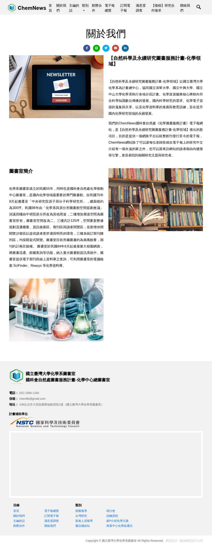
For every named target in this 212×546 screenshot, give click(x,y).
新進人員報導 (84, 520)
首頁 (16, 510)
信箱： (13, 398)
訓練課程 (112, 515)
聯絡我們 (50, 525)
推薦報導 (81, 510)
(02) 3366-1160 (29, 393)
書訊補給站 (82, 525)
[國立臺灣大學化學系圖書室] (27, 8)
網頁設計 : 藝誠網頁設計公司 (184, 540)
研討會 (110, 510)
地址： (13, 404)
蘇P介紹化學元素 (117, 520)
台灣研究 (81, 515)
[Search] (198, 8)
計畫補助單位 (18, 414)
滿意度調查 (51, 520)
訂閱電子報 (51, 515)
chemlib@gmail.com (32, 398)
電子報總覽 (51, 510)
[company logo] (17, 376)
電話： (13, 393)
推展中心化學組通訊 (119, 525)
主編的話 (19, 520)
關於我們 (19, 515)
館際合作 (19, 525)
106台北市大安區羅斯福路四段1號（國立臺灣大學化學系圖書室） (61, 404)
